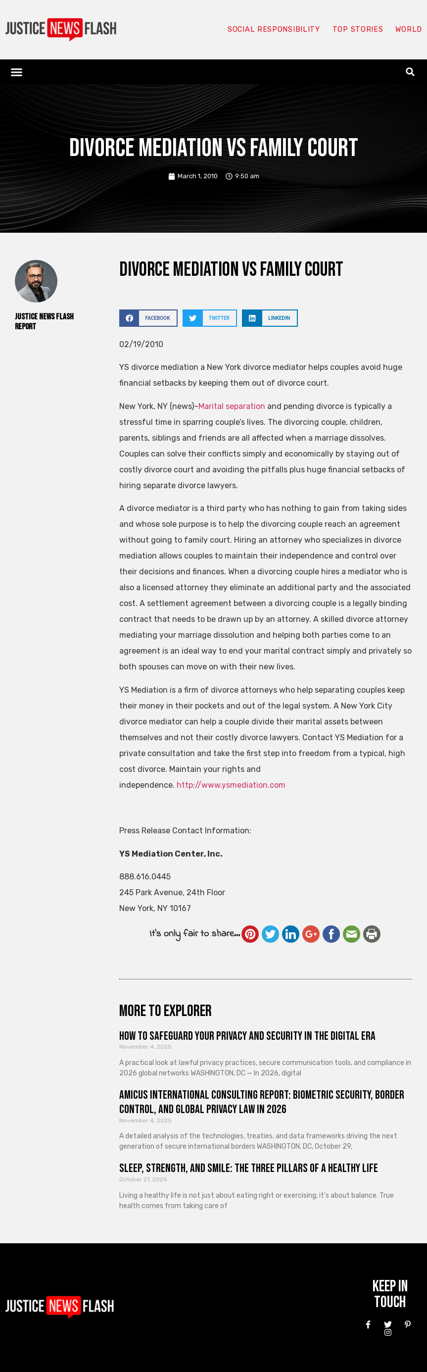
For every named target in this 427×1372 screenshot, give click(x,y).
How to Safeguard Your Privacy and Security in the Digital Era (247, 1036)
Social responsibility (272, 29)
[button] (16, 71)
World (408, 29)
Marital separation (231, 406)
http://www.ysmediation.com (231, 785)
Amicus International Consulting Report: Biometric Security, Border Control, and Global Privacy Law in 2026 (261, 1102)
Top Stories (357, 29)
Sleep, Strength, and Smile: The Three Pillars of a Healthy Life (248, 1168)
